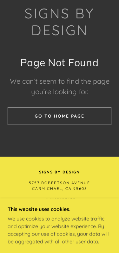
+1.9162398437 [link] (59, 199)
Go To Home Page (59, 116)
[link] (59, 22)
